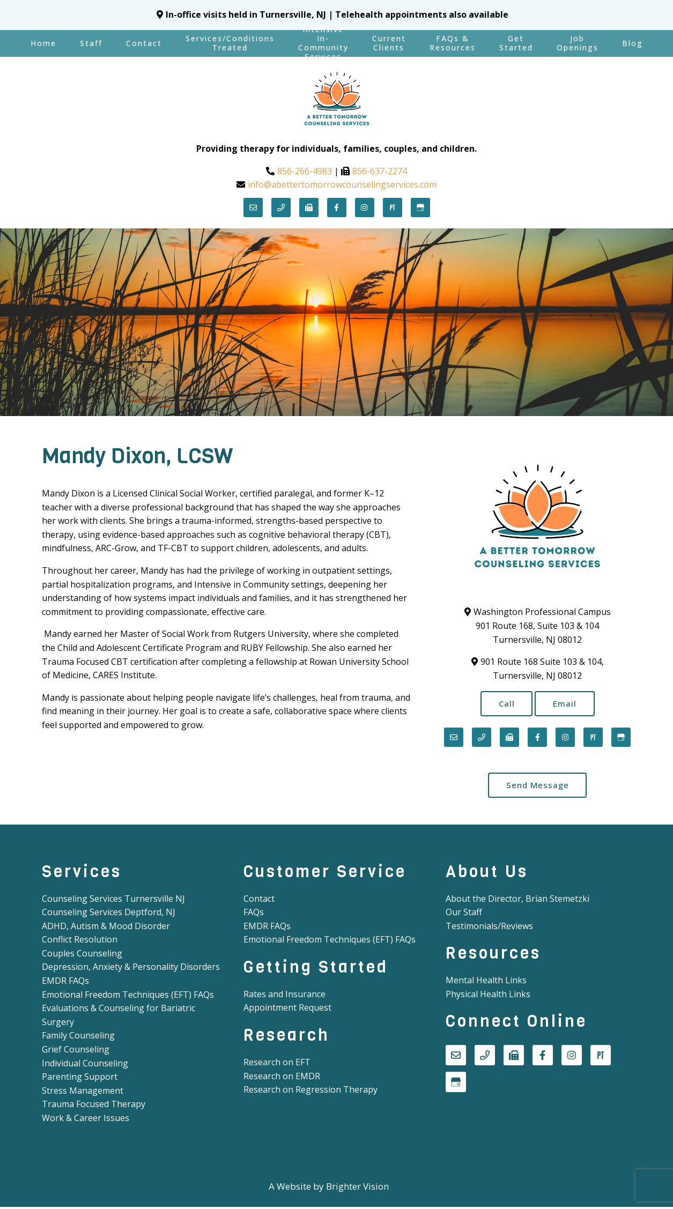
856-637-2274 (379, 171)
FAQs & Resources (453, 43)
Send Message (537, 786)
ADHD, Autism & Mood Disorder (106, 928)
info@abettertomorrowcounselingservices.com (342, 184)
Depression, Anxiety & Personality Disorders (131, 969)
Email (566, 704)
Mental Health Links (486, 983)
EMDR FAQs (65, 983)
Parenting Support (79, 1079)
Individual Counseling (85, 1065)
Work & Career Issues (85, 1120)
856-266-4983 (304, 171)
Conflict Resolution (79, 942)
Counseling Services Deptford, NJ (108, 915)
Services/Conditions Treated (230, 43)
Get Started (516, 43)
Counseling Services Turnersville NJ (113, 901)
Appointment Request (287, 1010)
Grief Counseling (75, 1051)
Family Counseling (78, 1038)
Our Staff (464, 915)
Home (43, 43)
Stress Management (82, 1093)
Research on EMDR (281, 1078)
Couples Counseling (82, 955)
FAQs (253, 915)
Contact (144, 43)
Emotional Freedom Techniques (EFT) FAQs (128, 997)
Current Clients (389, 43)
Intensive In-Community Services (323, 43)
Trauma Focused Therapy (93, 1106)
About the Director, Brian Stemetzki (517, 901)
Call (505, 704)
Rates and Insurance (284, 996)
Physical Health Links (488, 996)
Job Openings (577, 43)
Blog (632, 43)
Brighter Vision (357, 1188)
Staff (91, 43)
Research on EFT (276, 1065)
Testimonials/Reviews (489, 928)
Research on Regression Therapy (310, 1092)
